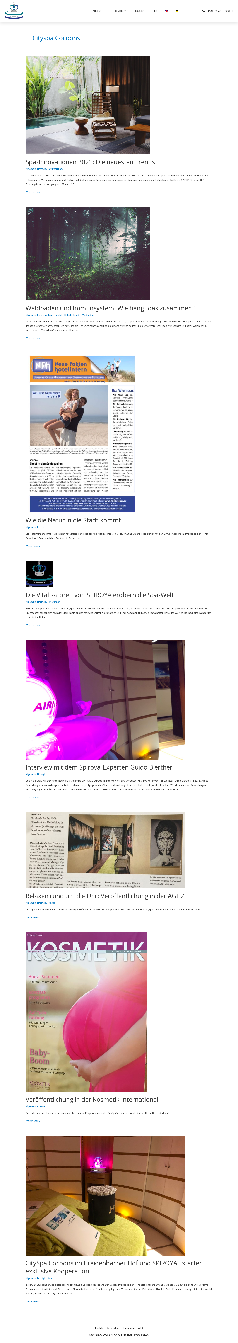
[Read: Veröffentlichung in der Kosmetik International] (86, 1011)
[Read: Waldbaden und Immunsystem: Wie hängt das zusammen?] (88, 253)
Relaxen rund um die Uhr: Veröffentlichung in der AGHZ (105, 895)
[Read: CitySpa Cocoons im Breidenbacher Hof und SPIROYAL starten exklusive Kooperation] (105, 1195)
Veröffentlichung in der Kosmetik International (92, 1099)
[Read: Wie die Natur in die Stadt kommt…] (82, 432)
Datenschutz (113, 1327)
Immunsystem (45, 314)
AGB (140, 1327)
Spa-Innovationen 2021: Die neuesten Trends (90, 162)
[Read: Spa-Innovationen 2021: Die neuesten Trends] (88, 104)
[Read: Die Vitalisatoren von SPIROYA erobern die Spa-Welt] (39, 573)
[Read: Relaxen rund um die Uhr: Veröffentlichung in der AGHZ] (105, 849)
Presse (41, 527)
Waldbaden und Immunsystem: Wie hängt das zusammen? (110, 308)
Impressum (129, 1327)
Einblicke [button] (97, 10)
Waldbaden (88, 314)
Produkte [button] (119, 10)
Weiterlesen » (33, 192)
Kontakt (99, 1327)
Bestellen (138, 10)
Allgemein (31, 168)
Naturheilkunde (56, 168)
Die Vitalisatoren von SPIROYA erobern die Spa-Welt (100, 594)
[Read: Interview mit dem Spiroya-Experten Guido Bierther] (105, 699)
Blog (154, 10)
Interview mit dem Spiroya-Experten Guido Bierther (99, 767)
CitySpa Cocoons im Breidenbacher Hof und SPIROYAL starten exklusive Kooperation (114, 1267)
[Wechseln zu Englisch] (166, 11)
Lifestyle (41, 168)
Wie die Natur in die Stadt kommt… (76, 520)
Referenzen (54, 601)
